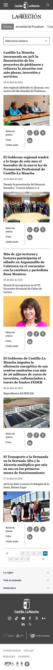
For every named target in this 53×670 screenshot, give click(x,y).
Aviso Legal (29, 650)
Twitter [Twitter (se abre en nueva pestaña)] (36, 618)
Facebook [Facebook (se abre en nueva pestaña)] (30, 618)
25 (10, 559)
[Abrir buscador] (48, 5)
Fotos (8, 140)
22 (34, 553)
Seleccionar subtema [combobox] (16, 41)
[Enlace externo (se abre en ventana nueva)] (21, 664)
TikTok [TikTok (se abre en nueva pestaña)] (16, 618)
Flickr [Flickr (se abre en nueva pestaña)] (43, 618)
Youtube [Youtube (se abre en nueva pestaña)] (23, 618)
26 (16, 559)
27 (22, 559)
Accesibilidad (24, 656)
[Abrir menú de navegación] (5, 4)
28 (27, 559)
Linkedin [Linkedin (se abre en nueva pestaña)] (23, 624)
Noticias (7, 26)
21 (28, 553)
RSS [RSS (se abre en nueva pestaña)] (30, 624)
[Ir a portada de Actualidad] (26, 16)
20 (22, 553)
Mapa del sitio (9, 656)
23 (39, 553)
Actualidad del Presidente (30, 26)
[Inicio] (26, 605)
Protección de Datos (12, 650)
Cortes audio (12, 145)
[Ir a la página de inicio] (27, 5)
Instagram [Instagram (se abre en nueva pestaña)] (9, 618)
